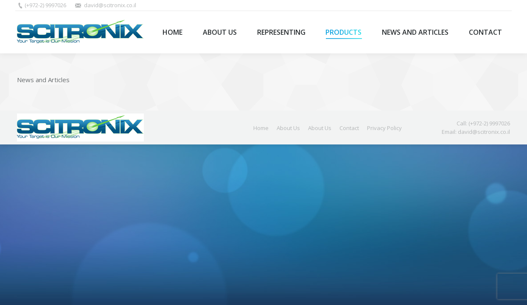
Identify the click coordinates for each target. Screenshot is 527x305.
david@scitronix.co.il (110, 5)
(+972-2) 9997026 (45, 5)
